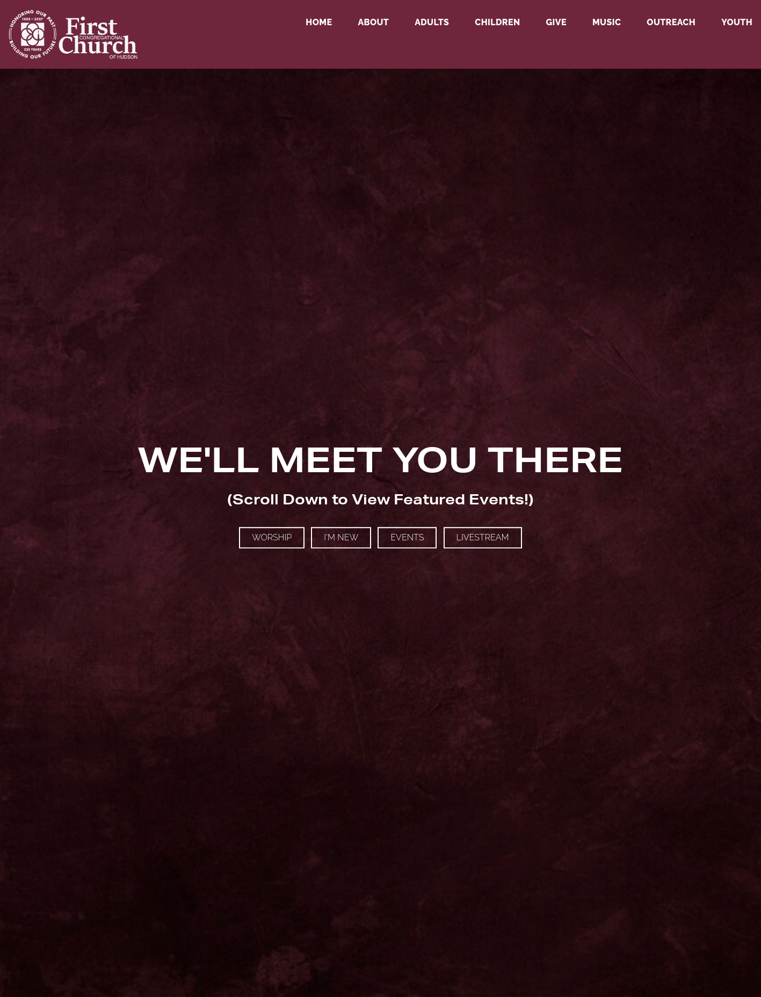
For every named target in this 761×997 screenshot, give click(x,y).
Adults (432, 22)
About (373, 22)
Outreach (671, 22)
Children (497, 22)
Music (606, 22)
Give (556, 22)
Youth (736, 22)
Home (319, 22)
